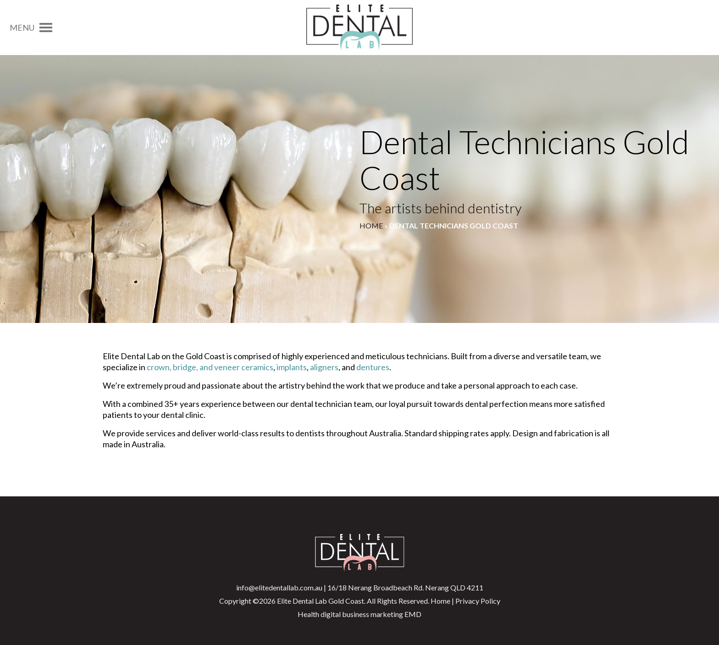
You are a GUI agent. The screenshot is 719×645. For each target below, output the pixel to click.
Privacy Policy (477, 600)
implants (292, 367)
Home (371, 225)
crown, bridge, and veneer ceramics (210, 367)
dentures (372, 367)
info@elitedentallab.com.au (279, 587)
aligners (324, 367)
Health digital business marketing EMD (359, 614)
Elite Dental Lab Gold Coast (320, 600)
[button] (22, 27)
